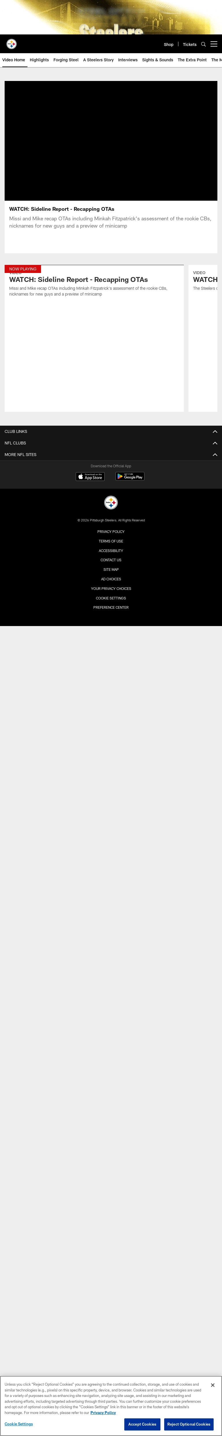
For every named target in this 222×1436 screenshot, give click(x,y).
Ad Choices (111, 579)
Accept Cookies (142, 1424)
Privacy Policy (111, 531)
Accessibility (111, 551)
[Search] (203, 44)
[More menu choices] (213, 44)
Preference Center (111, 607)
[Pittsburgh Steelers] (111, 503)
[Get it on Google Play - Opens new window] (130, 479)
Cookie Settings (111, 598)
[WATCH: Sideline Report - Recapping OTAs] (94, 284)
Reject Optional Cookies (188, 1424)
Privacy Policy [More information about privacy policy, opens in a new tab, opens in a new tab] (103, 1412)
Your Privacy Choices (111, 588)
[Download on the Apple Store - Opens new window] (90, 477)
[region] (111, 1406)
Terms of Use (111, 541)
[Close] (212, 1385)
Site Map (111, 569)
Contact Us (111, 560)
